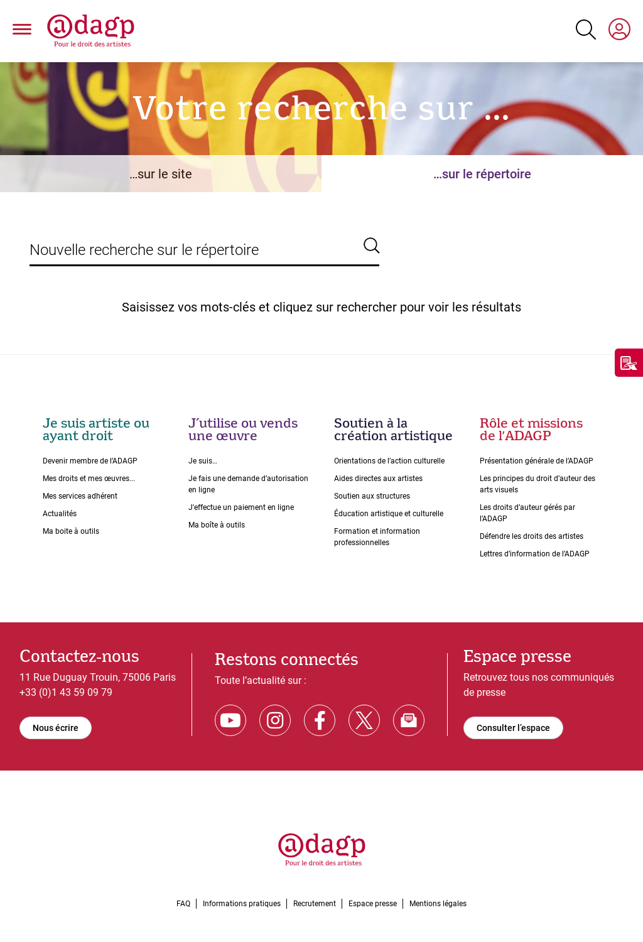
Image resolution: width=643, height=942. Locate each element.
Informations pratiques (242, 903)
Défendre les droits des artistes (531, 536)
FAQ (183, 903)
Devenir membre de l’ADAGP (90, 461)
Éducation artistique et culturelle (388, 513)
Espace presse (373, 903)
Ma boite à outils (71, 531)
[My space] (619, 31)
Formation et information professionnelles (377, 537)
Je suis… (202, 461)
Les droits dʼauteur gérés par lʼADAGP (527, 513)
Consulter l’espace (513, 728)
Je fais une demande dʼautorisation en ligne (248, 484)
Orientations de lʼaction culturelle (389, 461)
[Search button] (586, 29)
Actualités (60, 513)
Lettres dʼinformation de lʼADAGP (535, 554)
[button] (22, 31)
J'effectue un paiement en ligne (241, 507)
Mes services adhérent (80, 496)
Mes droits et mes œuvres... (89, 478)
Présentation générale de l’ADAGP (536, 461)
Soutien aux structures (372, 496)
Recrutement (314, 903)
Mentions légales (438, 903)
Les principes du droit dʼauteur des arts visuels (537, 484)
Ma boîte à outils (216, 525)
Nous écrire (55, 728)
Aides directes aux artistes (378, 478)
